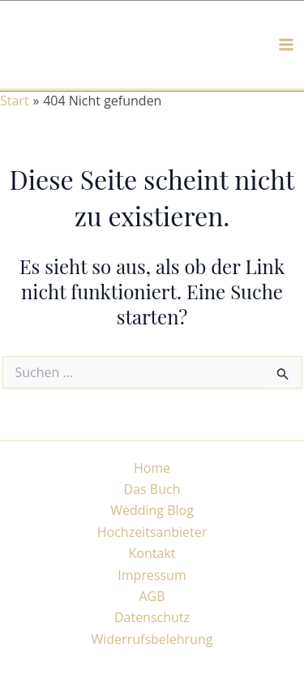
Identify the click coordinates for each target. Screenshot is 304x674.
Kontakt (152, 553)
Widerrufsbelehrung (152, 639)
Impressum (152, 575)
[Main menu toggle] (286, 44)
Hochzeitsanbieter (152, 532)
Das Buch (152, 489)
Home (152, 468)
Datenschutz (152, 617)
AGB (152, 596)
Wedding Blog (152, 510)
